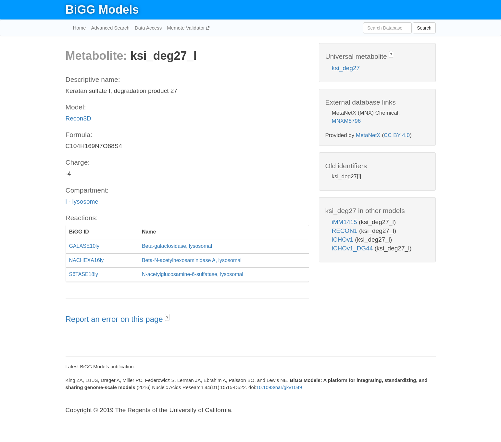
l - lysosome (82, 201)
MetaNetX (368, 135)
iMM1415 (345, 222)
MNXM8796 (346, 121)
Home (79, 28)
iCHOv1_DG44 (353, 248)
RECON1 (345, 230)
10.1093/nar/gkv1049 (279, 387)
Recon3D (78, 118)
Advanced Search (110, 28)
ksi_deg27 (346, 68)
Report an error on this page (115, 319)
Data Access (148, 28)
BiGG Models (102, 9)
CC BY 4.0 (397, 135)
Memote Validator (186, 28)
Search (424, 28)
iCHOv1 (343, 239)
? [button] (167, 317)
